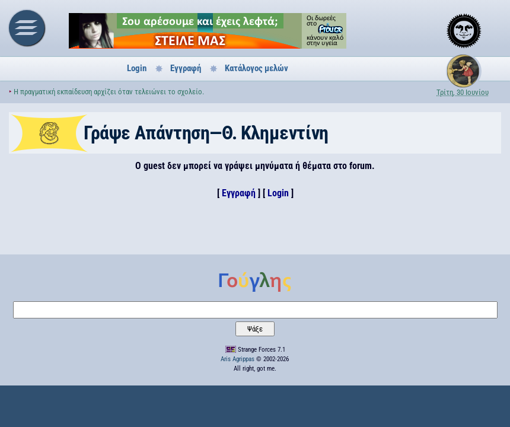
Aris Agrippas (237, 359)
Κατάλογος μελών (256, 68)
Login (136, 68)
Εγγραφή (185, 68)
